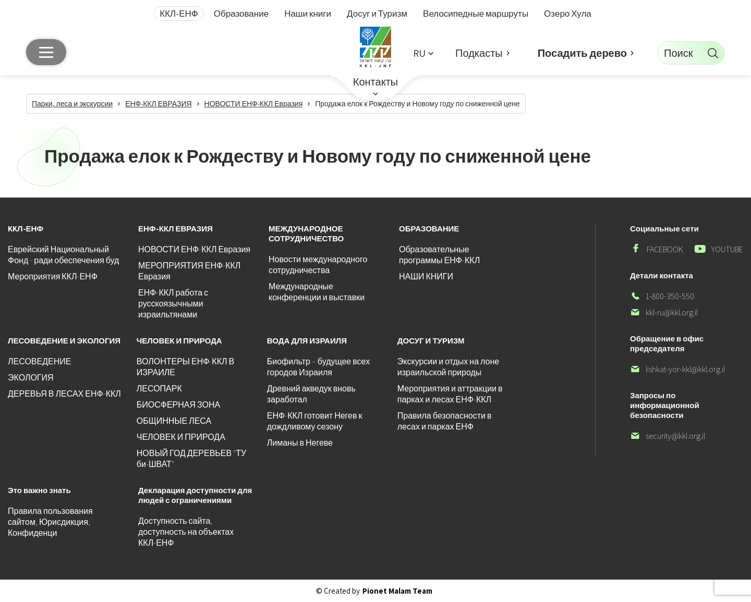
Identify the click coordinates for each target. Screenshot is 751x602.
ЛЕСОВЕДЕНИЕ (39, 361)
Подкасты (479, 53)
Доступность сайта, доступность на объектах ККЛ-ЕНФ (186, 531)
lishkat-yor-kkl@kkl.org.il (677, 369)
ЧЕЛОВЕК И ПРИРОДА (181, 437)
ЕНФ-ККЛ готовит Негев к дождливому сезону (314, 421)
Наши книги (307, 13)
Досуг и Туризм (377, 13)
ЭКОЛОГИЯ (31, 377)
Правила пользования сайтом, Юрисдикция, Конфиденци (50, 522)
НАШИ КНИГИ (426, 276)
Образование (241, 13)
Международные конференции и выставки (317, 292)
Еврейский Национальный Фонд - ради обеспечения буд (63, 255)
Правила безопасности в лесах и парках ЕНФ (444, 421)
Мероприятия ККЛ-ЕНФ (53, 276)
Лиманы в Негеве (300, 442)
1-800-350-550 (662, 296)
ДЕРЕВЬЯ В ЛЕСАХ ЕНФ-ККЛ (64, 393)
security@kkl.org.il (667, 436)
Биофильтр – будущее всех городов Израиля (318, 367)
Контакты (375, 82)
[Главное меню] (46, 52)
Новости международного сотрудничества (318, 265)
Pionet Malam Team (397, 591)
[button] (423, 53)
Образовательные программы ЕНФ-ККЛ (439, 255)
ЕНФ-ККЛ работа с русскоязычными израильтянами (173, 303)
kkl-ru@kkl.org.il (664, 312)
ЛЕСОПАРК (159, 388)
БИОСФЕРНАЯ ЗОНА (178, 404)
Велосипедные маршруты (475, 13)
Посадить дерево (582, 53)
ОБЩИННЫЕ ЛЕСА (174, 420)
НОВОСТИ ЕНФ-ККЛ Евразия (194, 249)
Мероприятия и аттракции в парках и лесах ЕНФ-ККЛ (450, 394)
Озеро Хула (567, 13)
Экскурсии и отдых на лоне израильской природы (448, 367)
